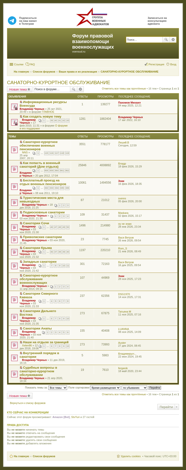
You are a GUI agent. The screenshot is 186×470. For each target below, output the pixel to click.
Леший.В (123, 142)
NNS (25, 152)
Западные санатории (39, 261)
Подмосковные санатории (44, 212)
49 (63, 227)
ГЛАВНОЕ (48, 111)
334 (57, 188)
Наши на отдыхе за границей (46, 342)
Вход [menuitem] (173, 64)
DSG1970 (124, 294)
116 (51, 153)
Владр (122, 163)
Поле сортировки (94, 387)
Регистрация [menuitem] (156, 64)
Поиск (166, 40)
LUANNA (123, 329)
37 (55, 252)
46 (51, 227)
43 (68, 120)
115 (46, 153)
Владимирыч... (127, 353)
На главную (21, 456)
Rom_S (122, 248)
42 (63, 120)
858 (46, 170)
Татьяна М (124, 311)
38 (60, 252)
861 (62, 170)
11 (68, 265)
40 (55, 120)
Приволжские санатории (42, 237)
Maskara (123, 212)
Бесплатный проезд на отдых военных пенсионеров (43, 182)
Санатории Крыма (37, 248)
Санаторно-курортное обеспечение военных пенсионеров (39, 145)
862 (67, 170)
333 (51, 188)
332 (46, 188)
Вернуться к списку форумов (28, 403)
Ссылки (18, 64)
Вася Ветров (126, 237)
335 (62, 188)
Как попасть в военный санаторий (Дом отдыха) (40, 164)
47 (55, 227)
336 (67, 188)
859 (51, 170)
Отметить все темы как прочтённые (124, 88)
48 (60, 227)
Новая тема (18, 89)
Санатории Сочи (36, 223)
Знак (121, 180)
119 (67, 153)
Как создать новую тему (42, 116)
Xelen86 (27, 345)
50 (68, 227)
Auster (122, 342)
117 (57, 153)
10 (63, 265)
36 (51, 252)
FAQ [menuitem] (32, 64)
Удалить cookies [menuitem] (130, 456)
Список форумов (44, 456)
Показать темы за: (46, 387)
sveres (122, 198)
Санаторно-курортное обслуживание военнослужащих (39, 279)
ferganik (123, 368)
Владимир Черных (32, 108)
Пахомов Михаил (129, 102)
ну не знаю (125, 223)
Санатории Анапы (37, 328)
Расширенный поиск (173, 40)
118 (62, 153)
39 (51, 120)
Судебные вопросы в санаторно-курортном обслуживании (38, 371)
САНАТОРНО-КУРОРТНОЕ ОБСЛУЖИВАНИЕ (58, 82)
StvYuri (75, 417)
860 (57, 170)
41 (60, 120)
